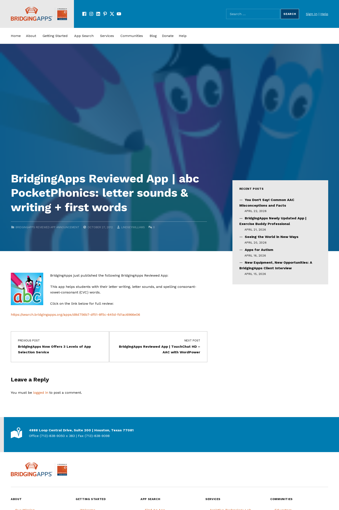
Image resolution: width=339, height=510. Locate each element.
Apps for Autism (259, 250)
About (31, 36)
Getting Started (55, 36)
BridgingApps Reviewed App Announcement (47, 227)
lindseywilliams (133, 227)
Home (16, 36)
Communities (131, 36)
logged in (40, 392)
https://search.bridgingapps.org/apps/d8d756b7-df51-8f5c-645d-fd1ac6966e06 (75, 314)
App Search (84, 36)
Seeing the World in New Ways (271, 237)
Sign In (311, 14)
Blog (153, 36)
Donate (168, 36)
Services (107, 36)
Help (324, 14)
